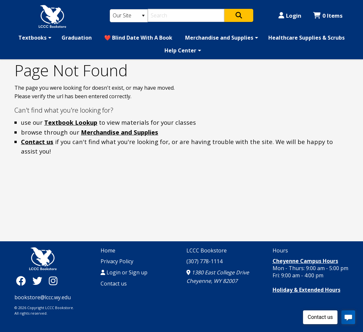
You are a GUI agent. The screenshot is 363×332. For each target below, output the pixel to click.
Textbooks (32, 37)
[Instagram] (53, 281)
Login (289, 15)
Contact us (37, 142)
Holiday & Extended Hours (306, 289)
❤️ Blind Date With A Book (138, 37)
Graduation (77, 37)
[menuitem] (33, 37)
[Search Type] (129, 15)
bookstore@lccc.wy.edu (42, 297)
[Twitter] (39, 281)
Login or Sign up (124, 272)
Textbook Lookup (70, 122)
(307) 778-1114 (204, 261)
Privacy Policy (117, 261)
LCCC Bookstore (206, 250)
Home (108, 250)
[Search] (186, 15)
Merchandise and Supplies (219, 37)
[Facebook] (22, 281)
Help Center (180, 50)
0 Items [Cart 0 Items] (328, 15)
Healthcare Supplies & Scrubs (306, 37)
